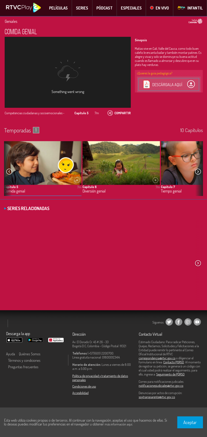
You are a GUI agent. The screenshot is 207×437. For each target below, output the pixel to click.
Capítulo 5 (11, 187)
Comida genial (14, 191)
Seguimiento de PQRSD (170, 374)
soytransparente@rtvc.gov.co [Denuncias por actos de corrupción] (157, 397)
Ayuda (10, 354)
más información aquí (118, 424)
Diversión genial (94, 191)
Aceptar (190, 422)
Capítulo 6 (89, 187)
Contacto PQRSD (173, 362)
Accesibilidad (80, 393)
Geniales (11, 21)
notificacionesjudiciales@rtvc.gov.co (161, 386)
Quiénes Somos (29, 354)
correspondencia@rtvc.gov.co (157, 358)
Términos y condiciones (24, 360)
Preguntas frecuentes (23, 367)
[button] (198, 171)
